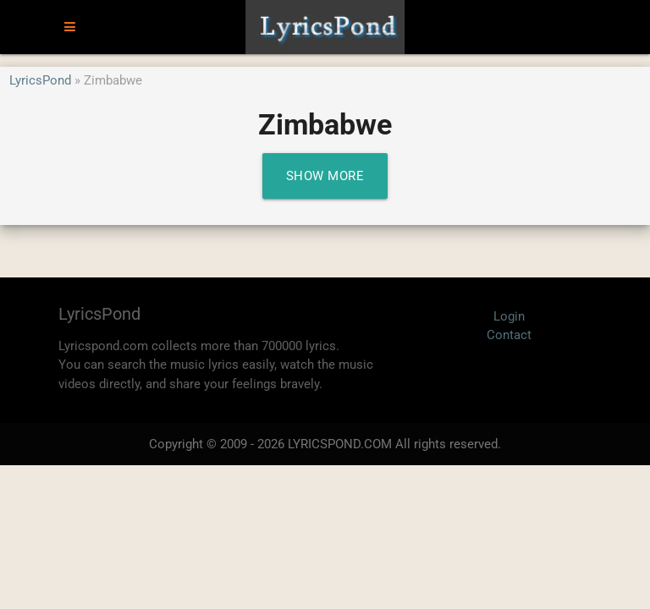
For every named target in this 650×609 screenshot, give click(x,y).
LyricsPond (40, 80)
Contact (509, 335)
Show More (325, 176)
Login (509, 316)
